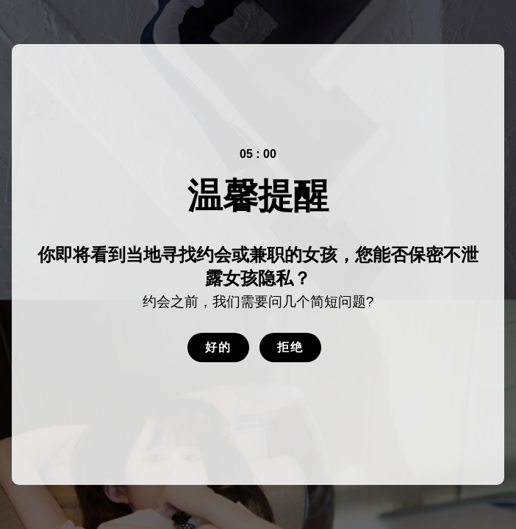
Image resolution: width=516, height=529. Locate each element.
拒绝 (290, 347)
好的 (218, 347)
